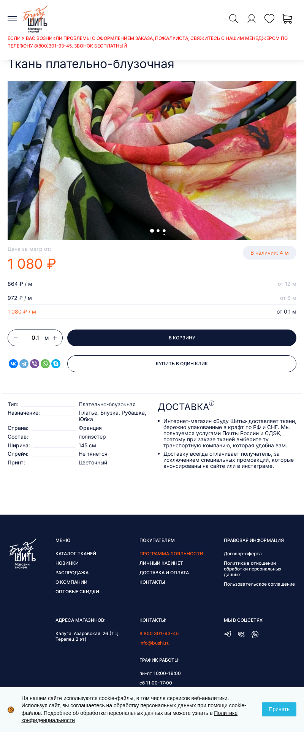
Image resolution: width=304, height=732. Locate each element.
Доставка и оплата (164, 572)
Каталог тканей (75, 553)
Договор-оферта (243, 553)
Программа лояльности (171, 553)
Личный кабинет (161, 563)
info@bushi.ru (154, 643)
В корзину (182, 338)
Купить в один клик (182, 363)
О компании (71, 582)
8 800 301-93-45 (159, 633)
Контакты (152, 582)
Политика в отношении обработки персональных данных (253, 568)
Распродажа (72, 572)
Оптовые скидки (77, 591)
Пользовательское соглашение (259, 584)
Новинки (67, 563)
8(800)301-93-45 (53, 46)
